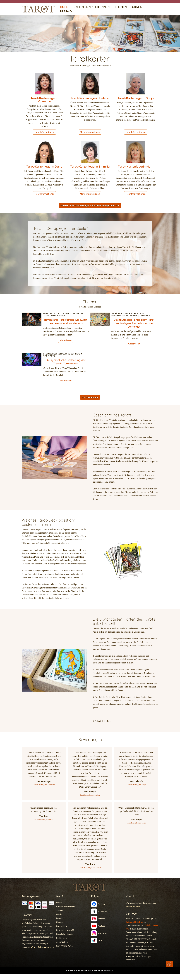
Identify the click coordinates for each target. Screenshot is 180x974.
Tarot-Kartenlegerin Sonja (135, 98)
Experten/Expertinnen (92, 7)
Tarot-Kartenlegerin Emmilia (90, 166)
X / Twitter (102, 911)
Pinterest (101, 919)
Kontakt (59, 922)
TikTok (101, 940)
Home (64, 7)
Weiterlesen (65, 340)
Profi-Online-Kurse (64, 946)
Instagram (102, 933)
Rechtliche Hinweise (64, 934)
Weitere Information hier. (42, 947)
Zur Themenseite (90, 397)
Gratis (137, 7)
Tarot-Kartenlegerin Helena (90, 98)
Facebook (102, 904)
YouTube (101, 926)
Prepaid (66, 11)
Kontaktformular (133, 906)
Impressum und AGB (65, 930)
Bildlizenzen (61, 938)
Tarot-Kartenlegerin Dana (44, 166)
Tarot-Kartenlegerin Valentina (44, 100)
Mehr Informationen (44, 132)
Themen (121, 7)
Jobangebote (62, 942)
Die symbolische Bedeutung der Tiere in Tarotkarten (62, 355)
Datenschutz (61, 926)
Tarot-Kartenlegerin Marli (135, 166)
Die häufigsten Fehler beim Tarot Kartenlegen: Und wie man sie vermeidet (131, 315)
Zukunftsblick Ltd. (134, 922)
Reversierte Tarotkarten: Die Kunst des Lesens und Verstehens (63, 315)
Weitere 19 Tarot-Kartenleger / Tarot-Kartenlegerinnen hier (90, 205)
